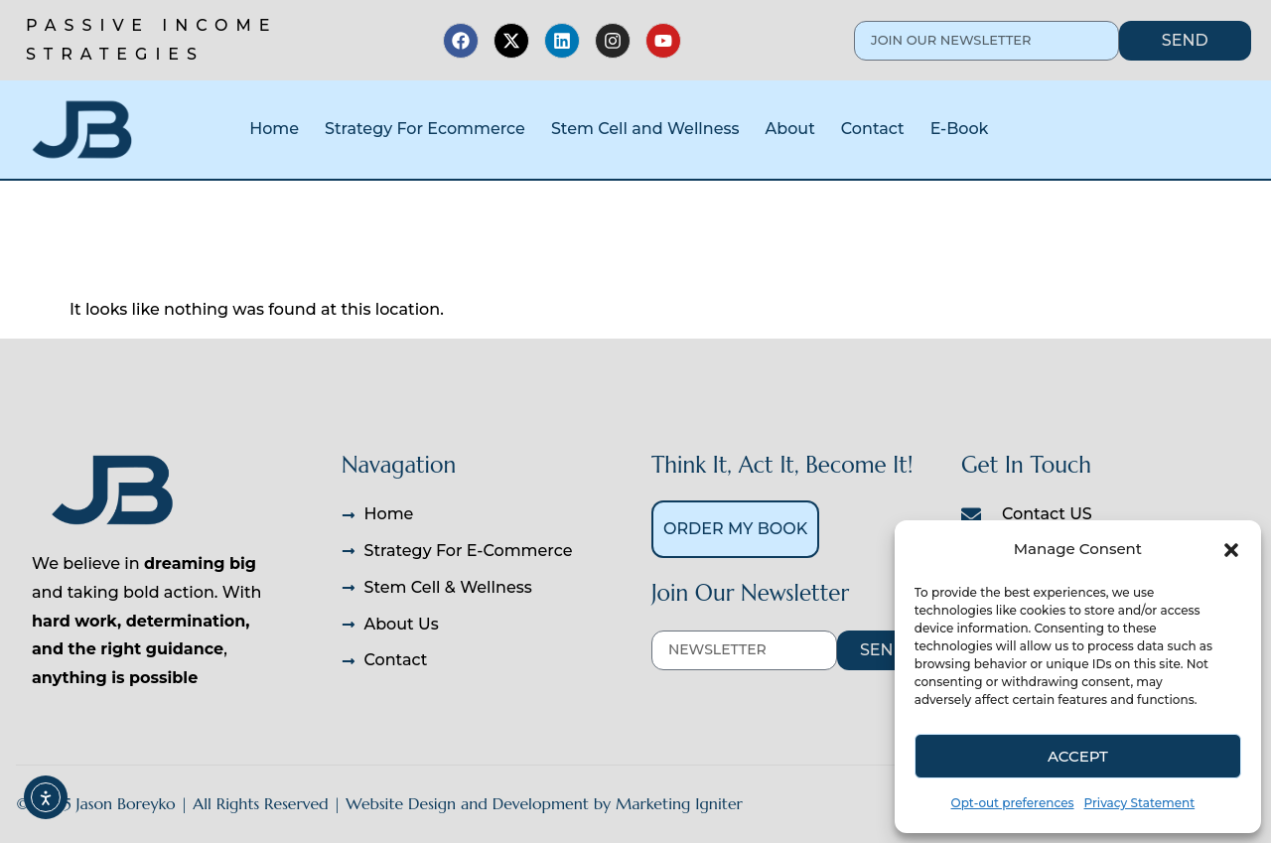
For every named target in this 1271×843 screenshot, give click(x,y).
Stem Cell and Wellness (645, 128)
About (790, 128)
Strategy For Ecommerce (425, 128)
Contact (873, 128)
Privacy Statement (1140, 802)
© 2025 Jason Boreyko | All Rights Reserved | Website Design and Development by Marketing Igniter (379, 803)
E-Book (959, 128)
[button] (1231, 550)
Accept (1078, 756)
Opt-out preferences (1012, 802)
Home (274, 128)
